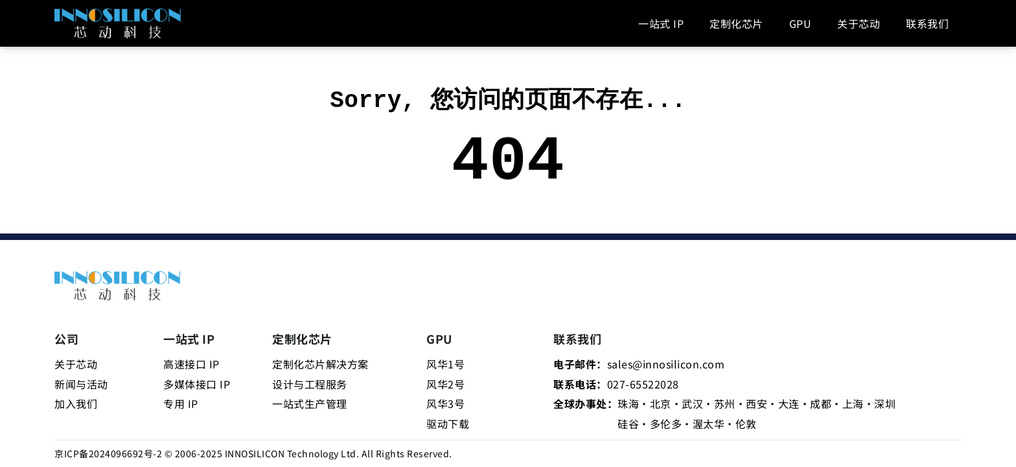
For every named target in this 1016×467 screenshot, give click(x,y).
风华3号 (445, 403)
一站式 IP (661, 23)
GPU (800, 23)
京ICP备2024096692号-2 (108, 453)
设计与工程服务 (309, 384)
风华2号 (445, 384)
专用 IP (180, 403)
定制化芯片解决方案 (320, 364)
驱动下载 (447, 423)
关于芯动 (858, 23)
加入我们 (75, 403)
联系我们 (927, 23)
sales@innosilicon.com (666, 364)
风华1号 (445, 364)
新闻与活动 (81, 384)
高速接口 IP (191, 364)
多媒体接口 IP (196, 384)
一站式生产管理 (309, 403)
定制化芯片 (736, 23)
